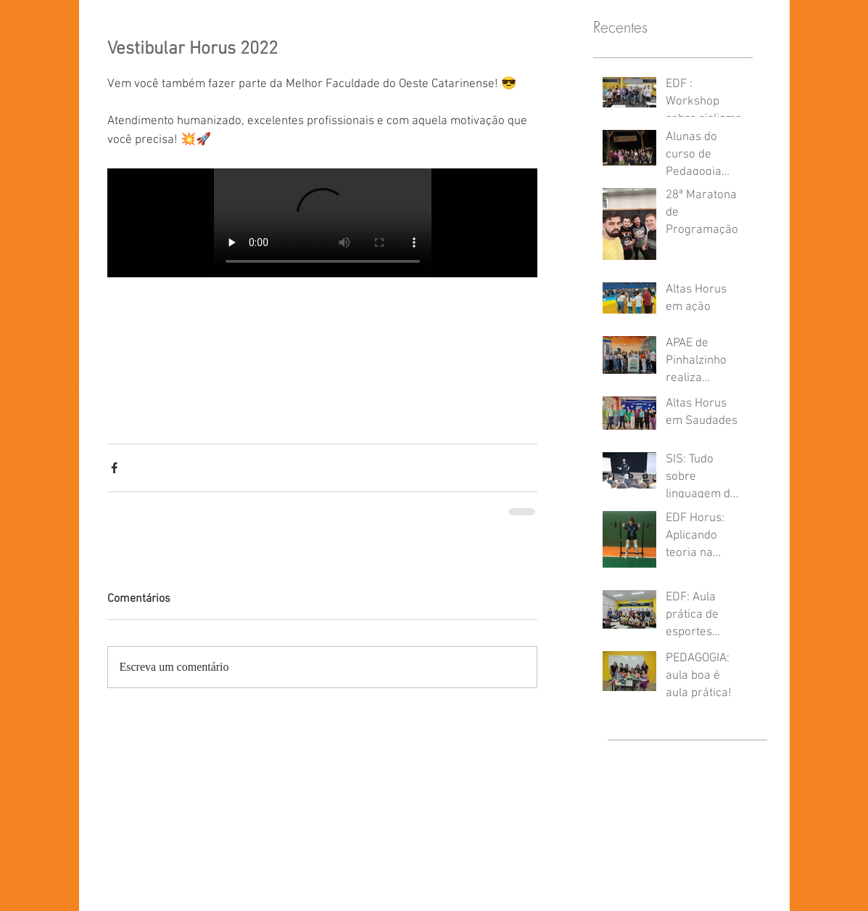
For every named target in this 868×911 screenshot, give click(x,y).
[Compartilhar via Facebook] (114, 468)
